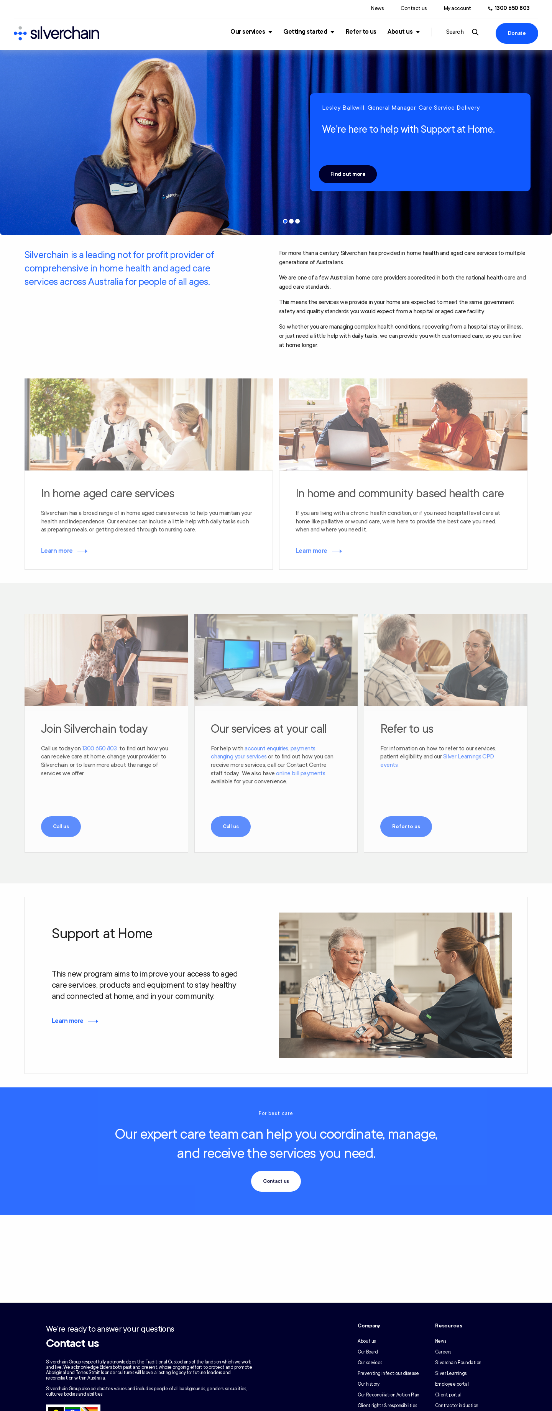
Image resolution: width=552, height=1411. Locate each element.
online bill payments (300, 773)
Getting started (305, 32)
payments (303, 748)
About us (400, 32)
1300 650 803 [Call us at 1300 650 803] (512, 8)
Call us (61, 826)
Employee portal (451, 1384)
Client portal (448, 1395)
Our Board (368, 1352)
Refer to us (361, 32)
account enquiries (266, 748)
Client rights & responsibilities (387, 1406)
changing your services (239, 756)
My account (457, 8)
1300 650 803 (99, 748)
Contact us (414, 8)
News (377, 8)
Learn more (57, 551)
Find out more (347, 174)
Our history (368, 1384)
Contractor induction (456, 1406)
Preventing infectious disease (388, 1373)
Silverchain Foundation (458, 1363)
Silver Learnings (451, 1373)
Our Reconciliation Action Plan (388, 1395)
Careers (443, 1352)
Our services (247, 32)
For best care (276, 1113)
